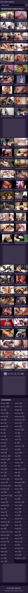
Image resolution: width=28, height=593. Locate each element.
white (18, 551)
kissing (4, 551)
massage (18, 410)
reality (18, 486)
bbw (3, 433)
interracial (5, 535)
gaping (4, 512)
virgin (18, 532)
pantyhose (19, 462)
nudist (18, 439)
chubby (4, 449)
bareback (4, 426)
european (5, 479)
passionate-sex (20, 469)
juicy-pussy (5, 542)
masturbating (20, 416)
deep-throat (6, 456)
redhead (19, 489)
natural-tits (19, 429)
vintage (18, 528)
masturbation (20, 420)
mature (18, 423)
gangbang (5, 505)
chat (3, 446)
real (17, 476)
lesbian (18, 403)
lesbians (18, 406)
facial (4, 492)
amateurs (5, 406)
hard (4, 528)
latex (3, 555)
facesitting (5, 489)
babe (4, 420)
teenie (18, 522)
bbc (3, 429)
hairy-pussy (5, 522)
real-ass (18, 479)
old (17, 443)
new (17, 433)
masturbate (19, 413)
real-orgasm (20, 482)
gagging (4, 502)
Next (22, 373)
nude (17, 436)
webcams (19, 542)
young (18, 555)
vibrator (18, 525)
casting (4, 439)
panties (18, 459)
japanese (4, 538)
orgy (18, 456)
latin (4, 558)
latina (4, 561)
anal (3, 410)
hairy (3, 518)
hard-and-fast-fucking (7, 532)
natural (18, 426)
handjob (5, 525)
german (4, 515)
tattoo (18, 512)
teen (17, 515)
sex (17, 492)
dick (3, 462)
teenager (18, 518)
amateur (5, 403)
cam (3, 436)
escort (4, 472)
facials (4, 499)
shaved (18, 505)
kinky (3, 548)
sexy (17, 499)
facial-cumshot (6, 495)
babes (4, 423)
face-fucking (5, 486)
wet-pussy (19, 548)
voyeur (18, 535)
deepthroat (5, 459)
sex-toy (18, 495)
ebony (4, 469)
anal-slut (4, 416)
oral (17, 449)
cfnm (3, 443)
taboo (18, 509)
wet (17, 545)
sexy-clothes (19, 502)
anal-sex (5, 413)
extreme (4, 482)
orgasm (18, 453)
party (17, 466)
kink (3, 545)
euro (3, 476)
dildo (4, 466)
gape (3, 509)
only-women (19, 446)
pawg (17, 472)
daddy (4, 453)
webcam (18, 538)
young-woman (20, 558)
